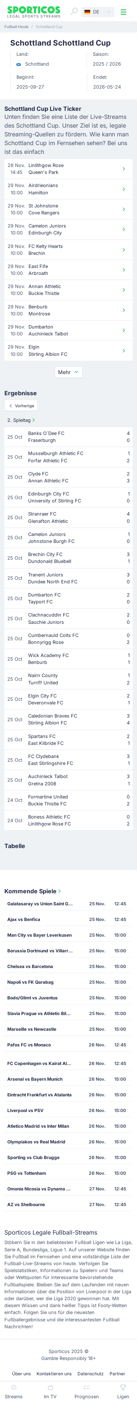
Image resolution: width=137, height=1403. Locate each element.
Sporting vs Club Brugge (33, 1157)
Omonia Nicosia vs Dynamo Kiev (41, 1189)
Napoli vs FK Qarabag (30, 982)
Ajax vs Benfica (23, 919)
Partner (117, 1373)
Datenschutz (90, 1373)
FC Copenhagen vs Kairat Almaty (42, 1063)
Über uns (21, 1373)
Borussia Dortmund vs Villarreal (41, 950)
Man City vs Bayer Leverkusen (39, 935)
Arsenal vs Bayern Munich (34, 1079)
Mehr (68, 372)
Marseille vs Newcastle (31, 1029)
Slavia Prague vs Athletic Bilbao (40, 1013)
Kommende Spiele (33, 891)
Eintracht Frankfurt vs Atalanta (39, 1094)
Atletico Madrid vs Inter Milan (38, 1126)
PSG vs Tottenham (26, 1173)
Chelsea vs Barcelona (30, 966)
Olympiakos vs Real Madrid (36, 1141)
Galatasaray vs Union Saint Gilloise (42, 903)
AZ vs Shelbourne (26, 1204)
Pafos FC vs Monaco (29, 1045)
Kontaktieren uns (54, 1373)
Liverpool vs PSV (25, 1110)
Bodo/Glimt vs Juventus (32, 997)
